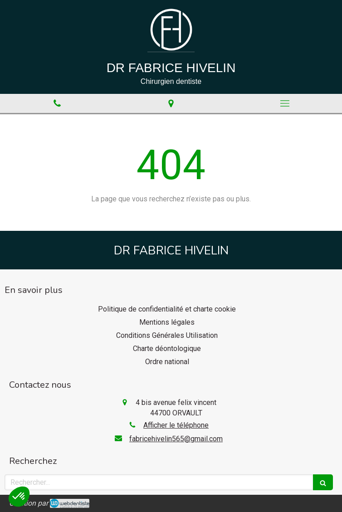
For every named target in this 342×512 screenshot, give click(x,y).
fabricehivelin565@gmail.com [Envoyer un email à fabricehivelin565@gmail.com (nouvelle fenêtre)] (176, 438)
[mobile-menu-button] (285, 103)
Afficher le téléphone (176, 425)
